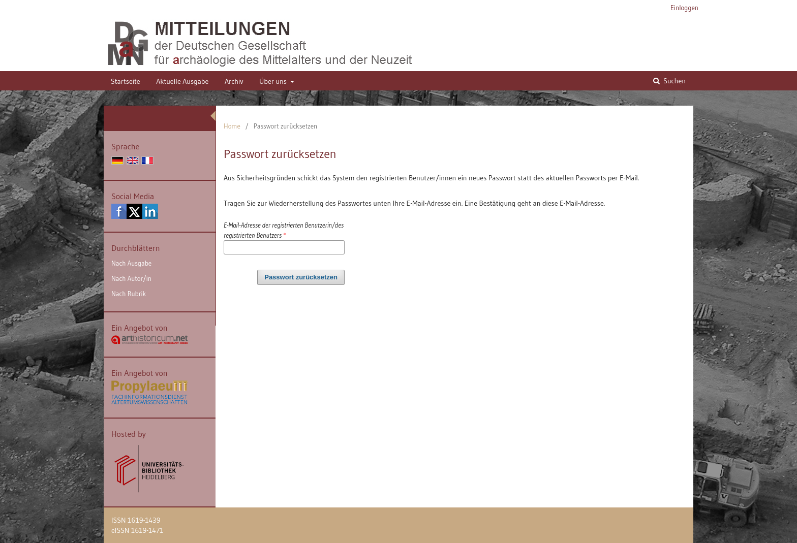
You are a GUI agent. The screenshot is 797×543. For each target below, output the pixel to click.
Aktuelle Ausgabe (182, 81)
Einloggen (684, 8)
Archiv (234, 81)
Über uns (273, 81)
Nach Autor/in (131, 278)
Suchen (674, 80)
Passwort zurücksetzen (301, 277)
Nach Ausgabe (131, 263)
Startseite (125, 81)
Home (232, 126)
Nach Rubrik (128, 294)
